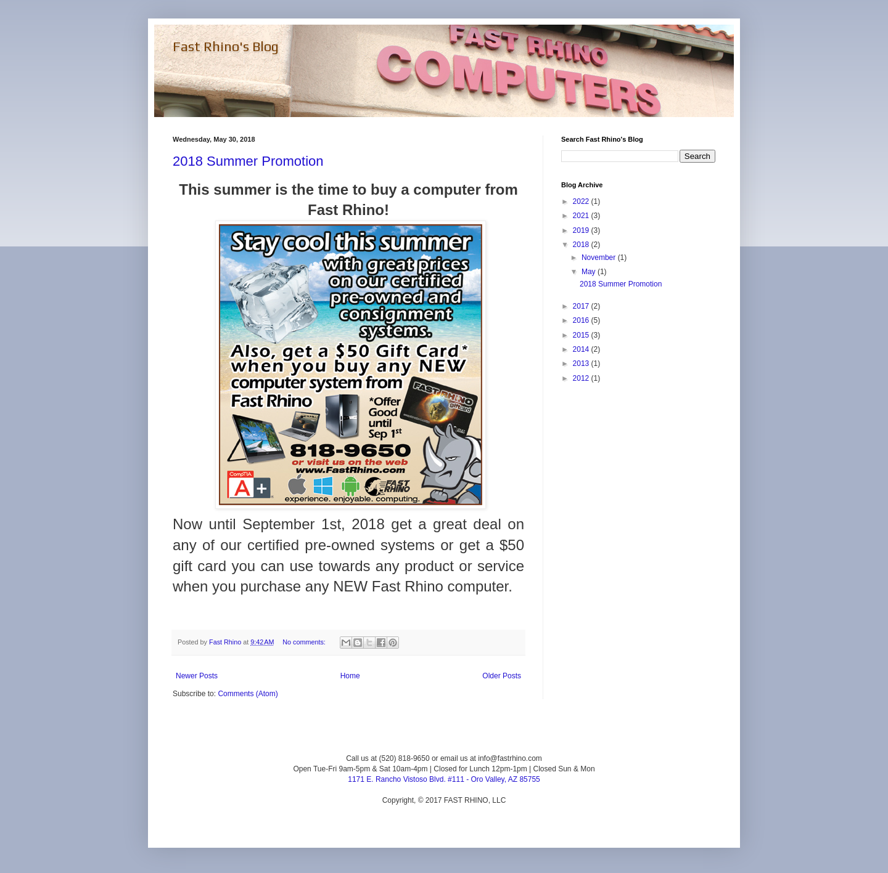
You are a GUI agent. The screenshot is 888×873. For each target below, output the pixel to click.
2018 (582, 244)
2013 (582, 363)
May (590, 271)
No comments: (304, 642)
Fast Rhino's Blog (226, 46)
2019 (582, 230)
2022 (582, 201)
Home (350, 676)
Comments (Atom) (248, 693)
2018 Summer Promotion (248, 161)
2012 (582, 378)
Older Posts (501, 676)
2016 (582, 320)
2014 (582, 349)
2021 (582, 215)
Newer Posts (197, 676)
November (600, 257)
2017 (582, 306)
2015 (582, 335)
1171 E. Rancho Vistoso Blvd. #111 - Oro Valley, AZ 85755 (444, 779)
